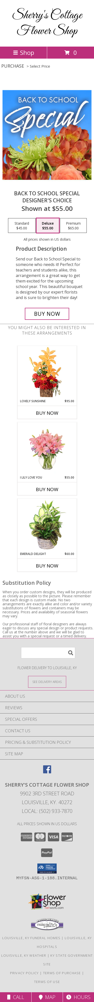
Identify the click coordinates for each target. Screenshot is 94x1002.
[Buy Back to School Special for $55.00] (47, 314)
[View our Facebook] (47, 772)
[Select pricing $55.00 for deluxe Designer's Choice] (48, 225)
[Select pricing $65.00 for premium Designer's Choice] (73, 225)
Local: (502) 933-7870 (47, 811)
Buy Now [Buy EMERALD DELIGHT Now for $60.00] (47, 565)
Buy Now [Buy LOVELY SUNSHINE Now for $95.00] (47, 413)
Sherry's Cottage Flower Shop (47, 23)
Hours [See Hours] (78, 997)
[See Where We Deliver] (47, 681)
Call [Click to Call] (15, 997)
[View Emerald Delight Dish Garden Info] (47, 525)
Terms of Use (47, 981)
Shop (23, 52)
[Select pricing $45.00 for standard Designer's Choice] (21, 225)
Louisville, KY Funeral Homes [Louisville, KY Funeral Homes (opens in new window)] (31, 938)
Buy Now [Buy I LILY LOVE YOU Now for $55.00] (47, 489)
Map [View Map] (47, 997)
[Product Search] (48, 652)
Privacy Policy (24, 973)
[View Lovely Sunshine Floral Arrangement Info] (47, 372)
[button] (47, 869)
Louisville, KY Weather (23, 955)
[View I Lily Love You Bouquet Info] (47, 448)
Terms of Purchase (62, 973)
